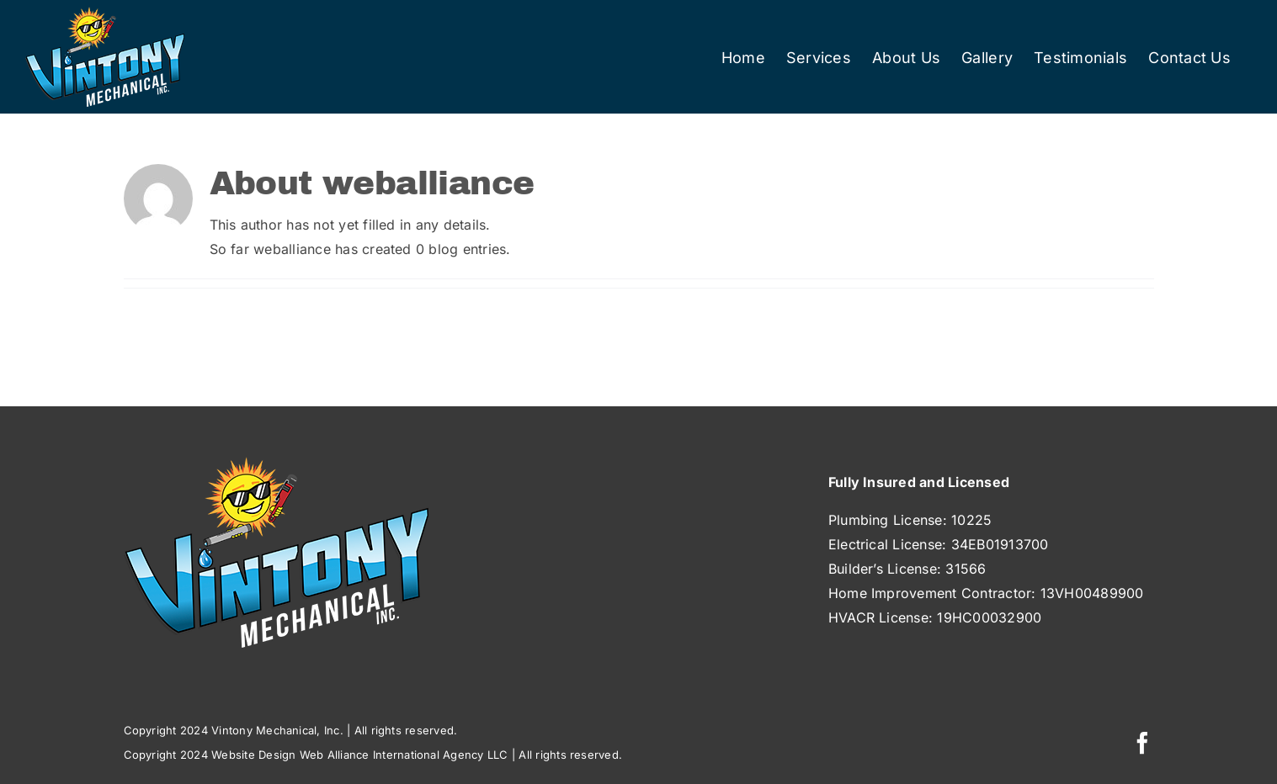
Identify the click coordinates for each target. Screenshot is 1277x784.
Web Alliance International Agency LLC (404, 754)
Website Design (253, 754)
